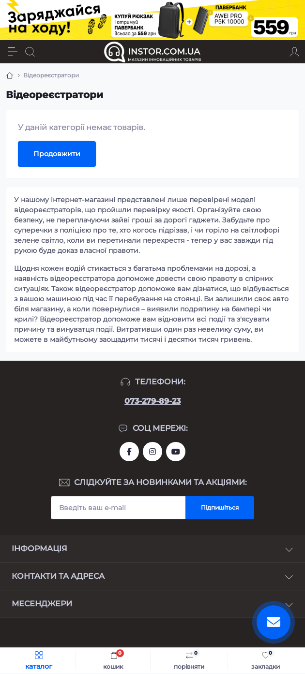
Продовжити (56, 153)
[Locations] (277, 52)
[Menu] (12, 52)
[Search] (30, 52)
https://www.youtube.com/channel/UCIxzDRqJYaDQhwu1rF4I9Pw (175, 451)
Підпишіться (220, 507)
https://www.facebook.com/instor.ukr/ (129, 451)
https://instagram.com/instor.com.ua (152, 451)
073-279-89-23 (152, 401)
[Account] (294, 52)
